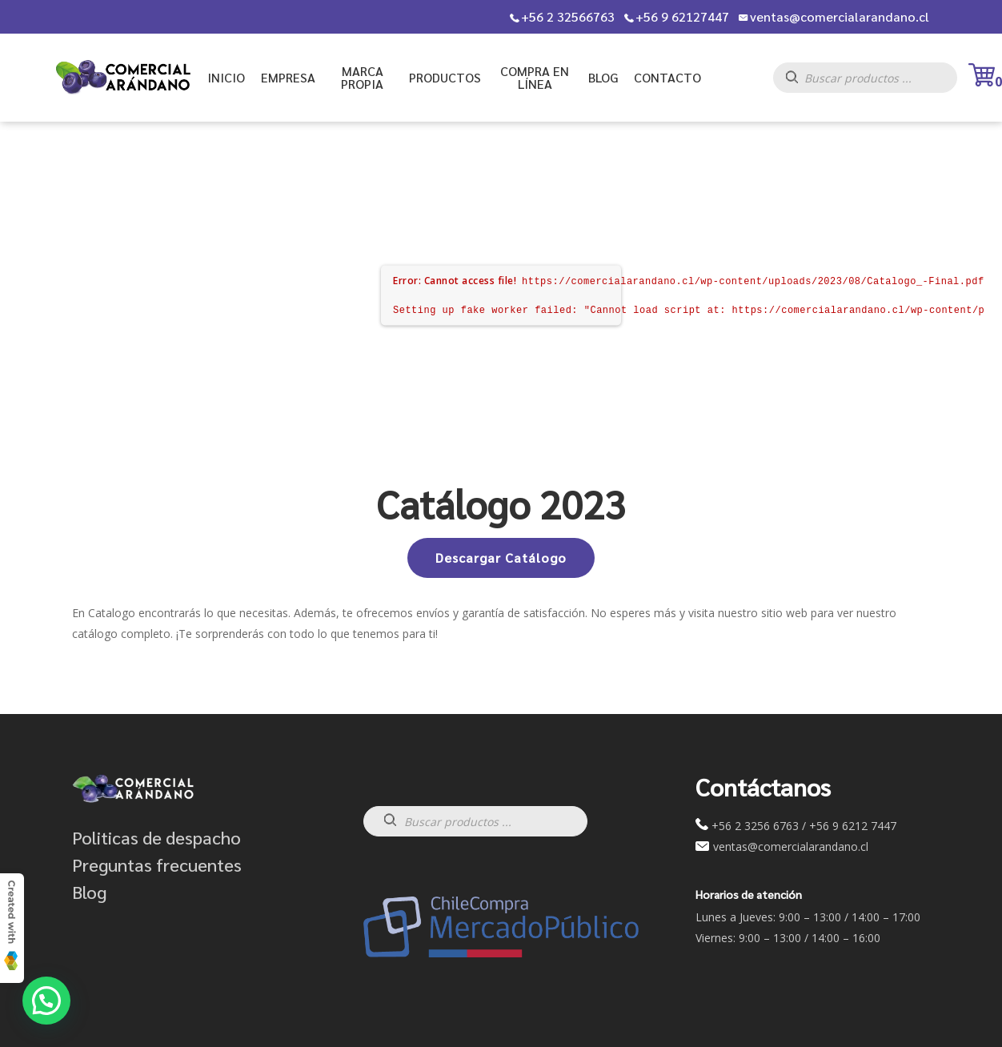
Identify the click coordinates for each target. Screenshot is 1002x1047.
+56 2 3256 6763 (755, 825)
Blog (89, 891)
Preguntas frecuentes (157, 864)
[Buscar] (800, 82)
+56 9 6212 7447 (852, 825)
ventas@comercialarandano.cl (839, 16)
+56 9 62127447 (682, 16)
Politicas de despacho (156, 837)
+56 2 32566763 (568, 16)
